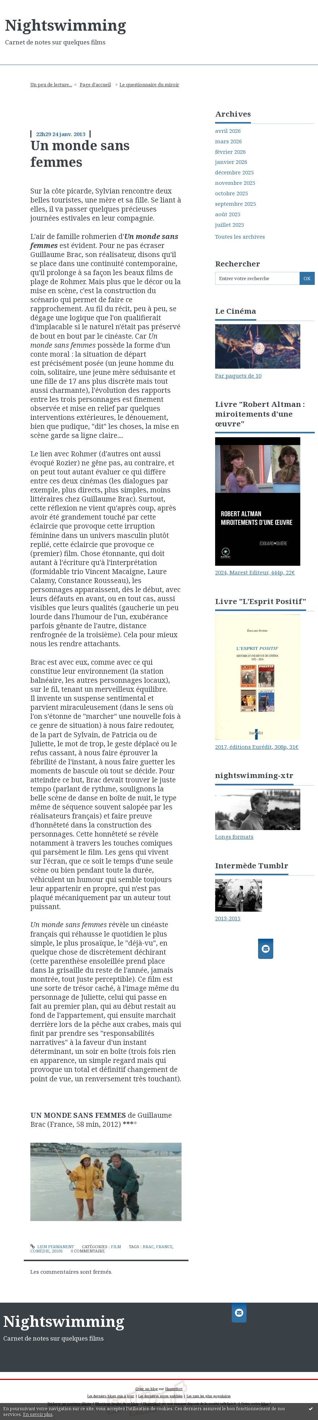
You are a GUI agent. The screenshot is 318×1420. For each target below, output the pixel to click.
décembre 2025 (234, 172)
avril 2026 (228, 130)
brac (148, 1246)
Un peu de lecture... (51, 84)
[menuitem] (53, 85)
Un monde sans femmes (80, 153)
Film (116, 1246)
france (164, 1246)
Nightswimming (65, 25)
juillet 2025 (229, 224)
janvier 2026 (231, 161)
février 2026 (230, 151)
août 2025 (227, 214)
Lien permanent (52, 1246)
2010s (57, 1251)
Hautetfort (174, 1388)
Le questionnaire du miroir (149, 84)
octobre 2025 (231, 193)
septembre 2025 (235, 203)
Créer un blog (146, 1388)
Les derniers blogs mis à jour (110, 1396)
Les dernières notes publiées (160, 1396)
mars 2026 (228, 141)
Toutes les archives (240, 236)
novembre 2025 (235, 182)
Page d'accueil (95, 84)
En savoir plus (38, 1414)
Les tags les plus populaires (209, 1396)
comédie (39, 1251)
